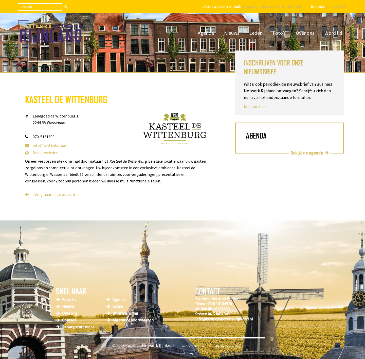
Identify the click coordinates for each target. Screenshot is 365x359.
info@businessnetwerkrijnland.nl (224, 318)
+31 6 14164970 (219, 303)
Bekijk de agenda (306, 153)
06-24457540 (219, 313)
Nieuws (231, 33)
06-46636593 (219, 308)
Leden (256, 33)
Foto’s (279, 33)
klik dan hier (255, 106)
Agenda (206, 33)
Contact (69, 319)
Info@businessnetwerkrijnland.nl (272, 6)
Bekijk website (41, 152)
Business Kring (125, 313)
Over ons (305, 33)
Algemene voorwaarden (133, 319)
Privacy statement (78, 326)
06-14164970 (336, 6)
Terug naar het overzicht (54, 194)
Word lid (333, 33)
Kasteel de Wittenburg (66, 99)
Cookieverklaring (182, 353)
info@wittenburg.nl (46, 145)
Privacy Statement (193, 346)
